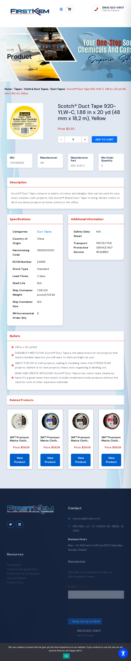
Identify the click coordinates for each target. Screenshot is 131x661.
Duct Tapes (58, 89)
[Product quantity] (73, 139)
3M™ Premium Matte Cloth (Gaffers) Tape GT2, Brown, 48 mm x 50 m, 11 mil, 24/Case (80, 439)
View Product (19, 460)
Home (11, 49)
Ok (66, 656)
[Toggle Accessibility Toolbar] (123, 653)
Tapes (18, 89)
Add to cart (104, 139)
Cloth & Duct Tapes (36, 89)
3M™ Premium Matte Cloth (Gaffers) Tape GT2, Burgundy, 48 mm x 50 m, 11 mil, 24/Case (111, 439)
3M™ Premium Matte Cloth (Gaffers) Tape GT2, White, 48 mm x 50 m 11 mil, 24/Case (19, 439)
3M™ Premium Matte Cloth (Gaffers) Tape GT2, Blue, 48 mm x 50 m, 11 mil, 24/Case (50, 439)
